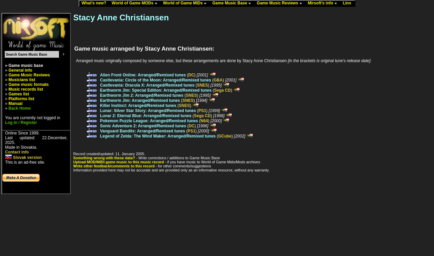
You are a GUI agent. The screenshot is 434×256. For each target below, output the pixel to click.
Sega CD (222, 90)
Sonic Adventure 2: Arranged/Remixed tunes (143, 126)
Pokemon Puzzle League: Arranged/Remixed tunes (149, 120)
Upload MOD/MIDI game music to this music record (118, 162)
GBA (218, 80)
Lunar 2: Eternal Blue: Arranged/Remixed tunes (146, 115)
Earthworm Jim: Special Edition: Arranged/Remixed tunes (156, 90)
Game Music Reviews (280, 3)
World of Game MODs (136, 3)
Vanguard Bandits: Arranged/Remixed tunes (142, 131)
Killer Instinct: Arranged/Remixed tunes (138, 105)
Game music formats (28, 84)
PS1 (202, 110)
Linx (348, 3)
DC (191, 75)
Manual (15, 103)
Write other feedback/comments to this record (114, 166)
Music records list (25, 89)
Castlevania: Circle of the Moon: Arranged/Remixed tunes (155, 80)
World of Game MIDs (186, 3)
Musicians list (21, 79)
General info (20, 70)
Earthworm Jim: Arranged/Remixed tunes (140, 100)
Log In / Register (21, 122)
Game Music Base (233, 3)
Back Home (19, 108)
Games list (18, 94)
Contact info (17, 152)
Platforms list (21, 98)
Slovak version (23, 157)
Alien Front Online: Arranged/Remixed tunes (143, 75)
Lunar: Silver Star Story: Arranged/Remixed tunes (148, 110)
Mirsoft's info (324, 3)
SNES (202, 85)
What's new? (95, 3)
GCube (224, 136)
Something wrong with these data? (104, 158)
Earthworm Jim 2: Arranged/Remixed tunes (141, 95)
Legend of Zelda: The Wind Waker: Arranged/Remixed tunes (158, 136)
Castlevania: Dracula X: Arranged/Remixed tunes (147, 85)
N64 (204, 120)
